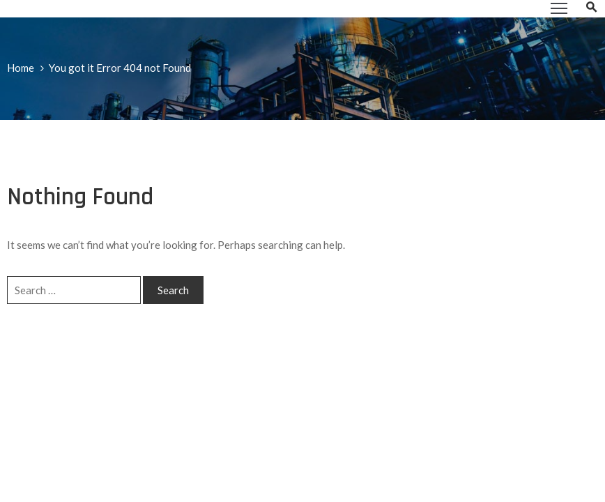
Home (20, 67)
